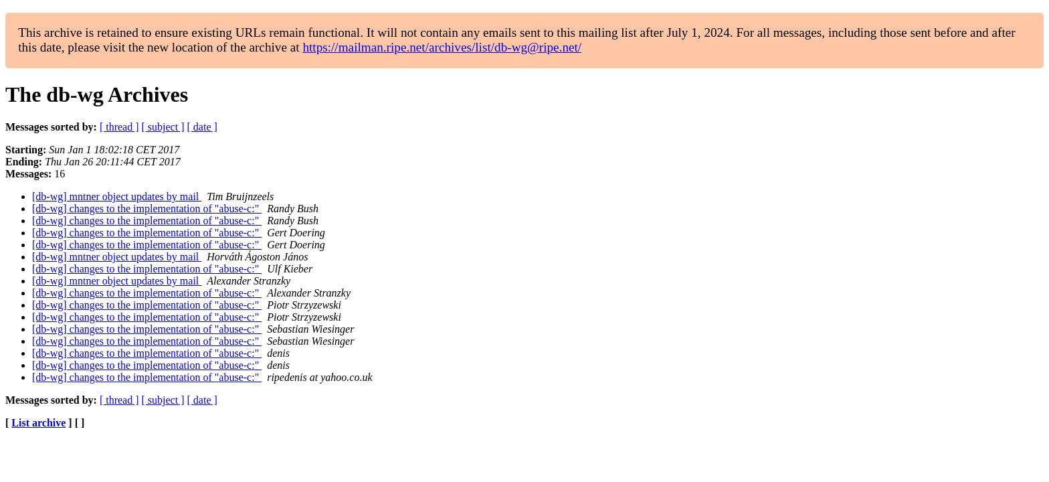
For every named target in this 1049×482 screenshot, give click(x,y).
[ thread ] (119, 127)
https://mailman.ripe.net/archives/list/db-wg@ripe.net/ (441, 47)
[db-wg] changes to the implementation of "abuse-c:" (147, 208)
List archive (38, 422)
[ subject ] (163, 127)
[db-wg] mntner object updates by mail (116, 196)
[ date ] (202, 127)
